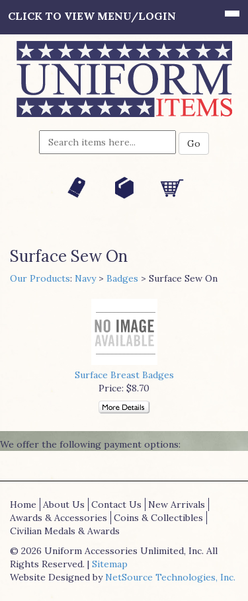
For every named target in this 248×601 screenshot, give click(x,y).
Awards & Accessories (58, 518)
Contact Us (116, 504)
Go (193, 143)
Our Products (40, 278)
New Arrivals (176, 504)
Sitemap (110, 564)
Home (23, 504)
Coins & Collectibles (158, 518)
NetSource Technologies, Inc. (170, 577)
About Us (64, 504)
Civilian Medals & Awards (65, 531)
